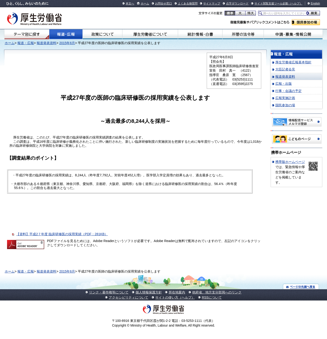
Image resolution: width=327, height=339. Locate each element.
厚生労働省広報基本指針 (293, 62)
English (315, 3)
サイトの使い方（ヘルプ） (175, 297)
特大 (250, 13)
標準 (230, 13)
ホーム (145, 3)
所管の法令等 (243, 34)
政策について (102, 34)
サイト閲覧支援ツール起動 (271, 3)
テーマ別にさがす (27, 34)
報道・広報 (65, 34)
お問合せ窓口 (163, 3)
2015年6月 (67, 43)
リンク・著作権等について (108, 292)
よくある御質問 (188, 3)
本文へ (130, 3)
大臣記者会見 (285, 69)
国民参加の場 (306, 22)
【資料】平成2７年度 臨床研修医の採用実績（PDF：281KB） (62, 234)
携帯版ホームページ (290, 162)
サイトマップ (211, 3)
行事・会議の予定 (288, 91)
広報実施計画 (285, 98)
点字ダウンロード (237, 3)
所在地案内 (177, 292)
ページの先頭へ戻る (301, 286)
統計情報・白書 (200, 34)
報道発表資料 (46, 43)
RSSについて (212, 297)
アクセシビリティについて (128, 297)
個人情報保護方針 (149, 292)
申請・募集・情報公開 (293, 34)
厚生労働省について (150, 34)
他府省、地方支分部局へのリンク (216, 292)
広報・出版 (283, 83)
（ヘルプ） (295, 3)
